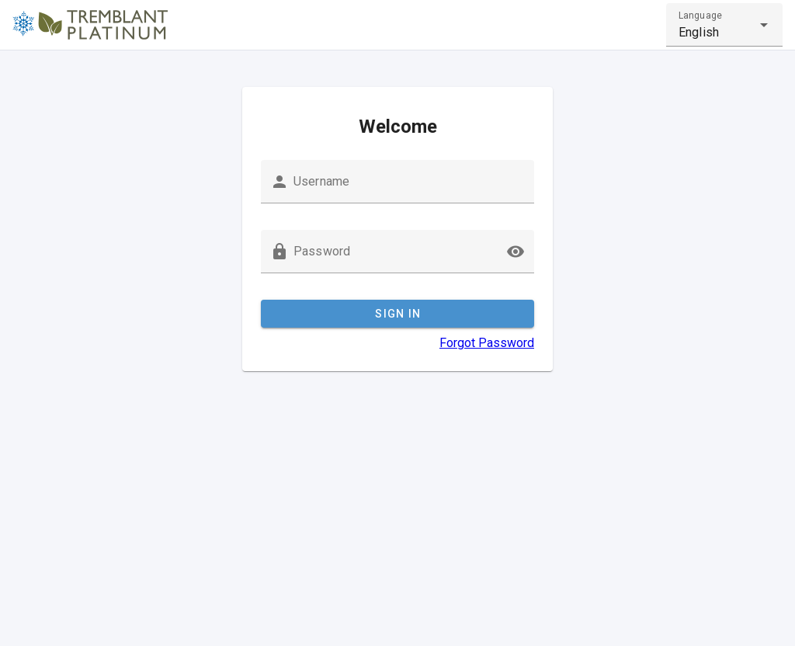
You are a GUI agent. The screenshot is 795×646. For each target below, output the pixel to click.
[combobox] (724, 25)
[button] (515, 251)
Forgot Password (486, 342)
